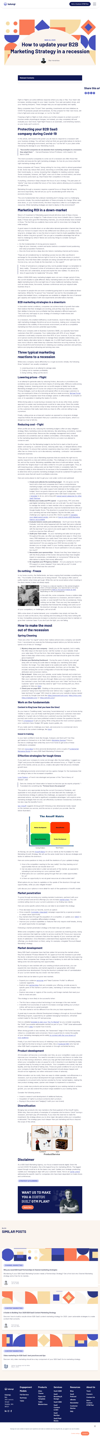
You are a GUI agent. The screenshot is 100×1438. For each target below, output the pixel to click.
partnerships (34, 985)
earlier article (75, 1172)
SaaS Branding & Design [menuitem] (58, 1396)
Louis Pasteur (23, 777)
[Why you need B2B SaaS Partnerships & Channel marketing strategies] (50, 1254)
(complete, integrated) (39, 912)
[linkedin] (88, 93)
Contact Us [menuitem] (90, 1397)
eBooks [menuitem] (73, 1400)
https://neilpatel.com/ (29, 698)
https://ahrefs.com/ (47, 698)
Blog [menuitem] (72, 1391)
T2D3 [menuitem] (22, 1401)
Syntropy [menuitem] (23, 1398)
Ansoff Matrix (40, 852)
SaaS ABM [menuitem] (58, 1391)
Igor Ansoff (22, 806)
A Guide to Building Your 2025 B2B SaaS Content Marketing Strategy (30, 1313)
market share (64, 900)
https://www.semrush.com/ (58, 695)
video (31, 1027)
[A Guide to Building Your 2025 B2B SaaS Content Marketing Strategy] (50, 1297)
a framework (28, 721)
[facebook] (85, 93)
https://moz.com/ (75, 695)
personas (40, 980)
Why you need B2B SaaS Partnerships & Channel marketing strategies (30, 1270)
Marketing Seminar (59, 740)
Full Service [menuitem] (24, 1395)
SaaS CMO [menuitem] (58, 1402)
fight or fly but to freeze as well (64, 590)
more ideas (29, 749)
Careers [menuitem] (89, 1394)
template (34, 496)
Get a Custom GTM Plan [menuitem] (90, 1402)
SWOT (77, 917)
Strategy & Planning (28, 1181)
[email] (94, 93)
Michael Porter (75, 393)
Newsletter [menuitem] (74, 1403)
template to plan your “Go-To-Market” (45, 1022)
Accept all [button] (85, 1433)
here (39, 686)
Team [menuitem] (88, 1391)
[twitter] (91, 93)
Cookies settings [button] (75, 1433)
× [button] (95, 1426)
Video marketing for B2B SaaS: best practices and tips (25, 1355)
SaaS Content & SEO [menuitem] (57, 1407)
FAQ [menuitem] (71, 1411)
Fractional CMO (63, 1044)
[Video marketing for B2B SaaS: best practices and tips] (50, 1340)
